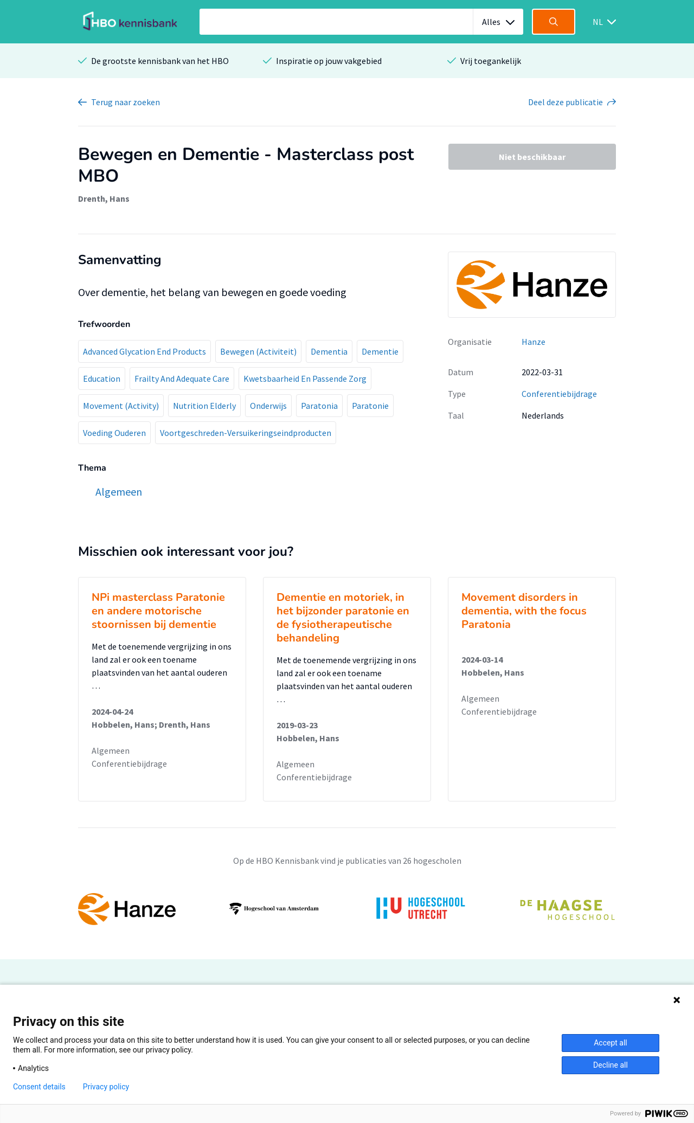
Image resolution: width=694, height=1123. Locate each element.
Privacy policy (106, 1086)
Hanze (533, 341)
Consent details (39, 1086)
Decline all (610, 1065)
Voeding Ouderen (114, 432)
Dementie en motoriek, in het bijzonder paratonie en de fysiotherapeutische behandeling (343, 617)
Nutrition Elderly (204, 405)
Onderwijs (268, 405)
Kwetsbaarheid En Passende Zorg (305, 378)
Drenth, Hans (104, 198)
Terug (125, 102)
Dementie (380, 351)
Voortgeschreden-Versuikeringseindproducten (245, 432)
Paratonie (370, 405)
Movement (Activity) (121, 405)
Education (101, 378)
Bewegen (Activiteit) (258, 351)
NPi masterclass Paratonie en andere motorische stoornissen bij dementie (158, 611)
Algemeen (111, 750)
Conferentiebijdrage (559, 394)
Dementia (329, 351)
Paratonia (319, 405)
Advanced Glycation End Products (144, 351)
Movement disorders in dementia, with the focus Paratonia (524, 611)
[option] (347, 908)
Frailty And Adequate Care (181, 378)
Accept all (610, 1042)
